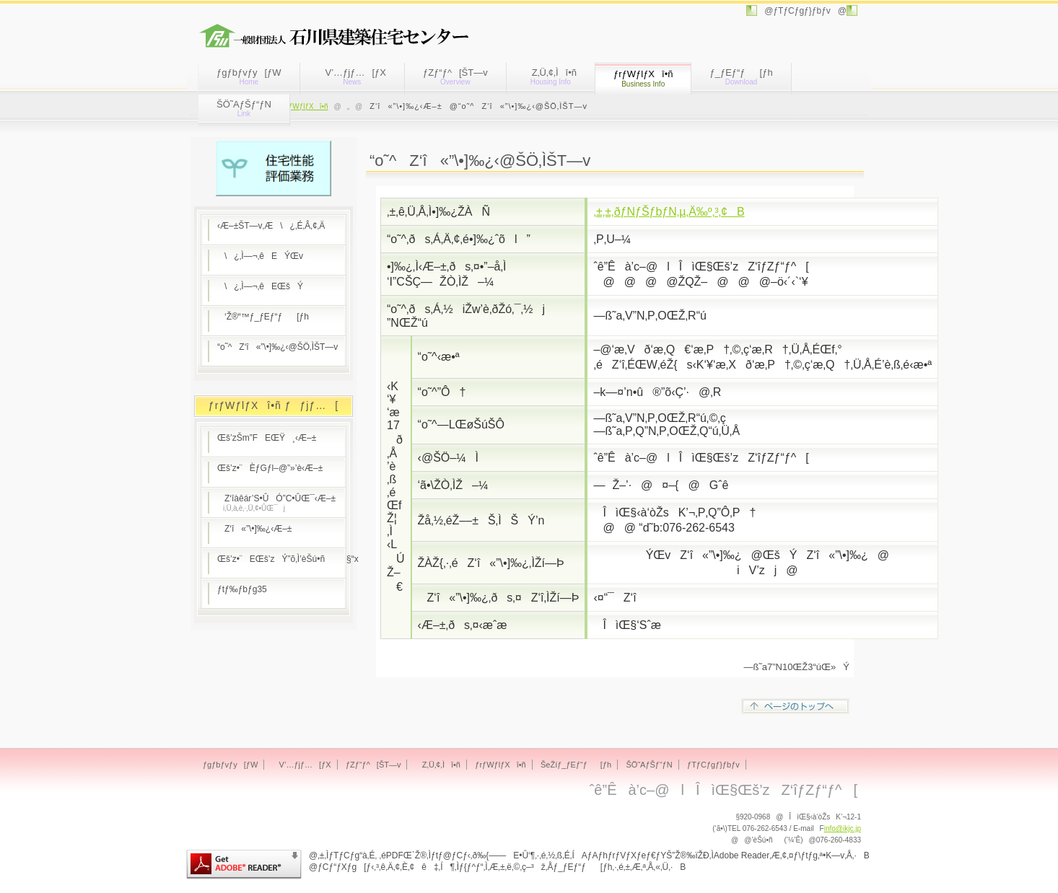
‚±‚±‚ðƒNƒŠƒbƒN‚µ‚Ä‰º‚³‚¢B (668, 212)
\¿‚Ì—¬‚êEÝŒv (260, 256)
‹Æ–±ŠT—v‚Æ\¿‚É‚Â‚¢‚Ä (271, 226)
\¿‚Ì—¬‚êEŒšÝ (260, 286)
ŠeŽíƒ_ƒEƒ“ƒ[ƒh (576, 764)
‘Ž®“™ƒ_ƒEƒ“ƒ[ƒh (263, 317)
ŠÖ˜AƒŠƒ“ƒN (244, 108)
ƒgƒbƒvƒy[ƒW (249, 76)
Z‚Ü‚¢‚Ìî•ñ (551, 76)
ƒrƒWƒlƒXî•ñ (305, 106)
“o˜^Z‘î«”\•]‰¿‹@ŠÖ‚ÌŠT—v (277, 347)
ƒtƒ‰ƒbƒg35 (242, 589)
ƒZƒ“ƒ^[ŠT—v (455, 76)
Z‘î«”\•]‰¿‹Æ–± (254, 529)
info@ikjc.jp (842, 828)
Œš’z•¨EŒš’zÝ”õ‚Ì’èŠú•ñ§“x (281, 559)
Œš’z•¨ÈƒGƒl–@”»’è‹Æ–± (270, 468)
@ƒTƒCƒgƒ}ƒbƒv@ (802, 11)
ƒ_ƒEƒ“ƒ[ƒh (740, 76)
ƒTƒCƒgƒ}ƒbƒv (713, 764)
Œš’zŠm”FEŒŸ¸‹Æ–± (266, 438)
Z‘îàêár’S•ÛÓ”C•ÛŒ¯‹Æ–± (276, 502)
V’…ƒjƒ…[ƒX (352, 76)
